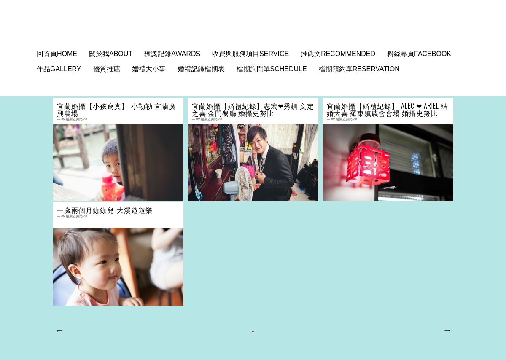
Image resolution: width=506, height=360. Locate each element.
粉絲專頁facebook (419, 53)
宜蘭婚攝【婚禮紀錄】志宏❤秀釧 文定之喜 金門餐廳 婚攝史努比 (253, 109)
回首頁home (57, 53)
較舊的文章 (446, 330)
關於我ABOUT (110, 53)
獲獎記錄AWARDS (172, 53)
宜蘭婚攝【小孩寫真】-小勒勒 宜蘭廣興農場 (116, 109)
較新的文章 (59, 330)
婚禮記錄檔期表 (201, 69)
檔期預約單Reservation (359, 69)
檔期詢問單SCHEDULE (272, 69)
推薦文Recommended (338, 53)
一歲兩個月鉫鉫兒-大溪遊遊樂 (105, 210)
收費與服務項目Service (250, 53)
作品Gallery (59, 69)
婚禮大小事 (149, 69)
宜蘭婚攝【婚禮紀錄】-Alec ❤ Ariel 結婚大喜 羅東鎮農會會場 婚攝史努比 (387, 109)
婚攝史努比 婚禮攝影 (104, 26)
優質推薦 (106, 69)
